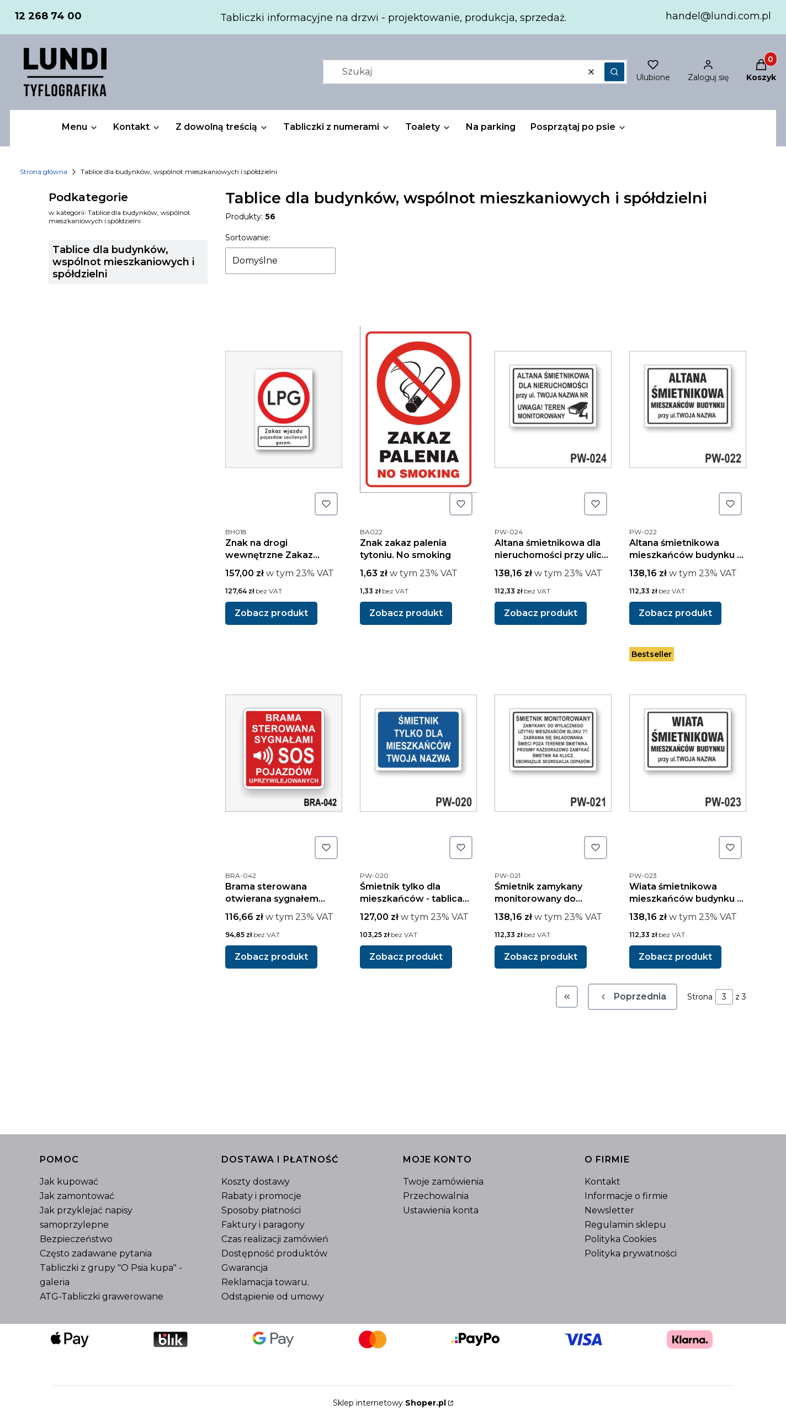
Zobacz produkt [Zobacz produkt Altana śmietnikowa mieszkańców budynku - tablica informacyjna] (675, 613)
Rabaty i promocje (261, 1196)
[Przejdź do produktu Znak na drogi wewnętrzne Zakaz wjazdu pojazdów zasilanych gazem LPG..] (283, 409)
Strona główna (43, 171)
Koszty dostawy (255, 1181)
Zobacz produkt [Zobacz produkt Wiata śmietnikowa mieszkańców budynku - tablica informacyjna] (675, 956)
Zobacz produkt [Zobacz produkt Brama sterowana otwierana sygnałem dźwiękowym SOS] (271, 956)
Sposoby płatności (261, 1210)
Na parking (491, 127)
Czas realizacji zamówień (274, 1239)
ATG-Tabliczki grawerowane (101, 1296)
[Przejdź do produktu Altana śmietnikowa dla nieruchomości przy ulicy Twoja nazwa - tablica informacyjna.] (553, 409)
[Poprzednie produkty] (632, 997)
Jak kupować (69, 1181)
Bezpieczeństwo (76, 1239)
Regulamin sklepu (625, 1224)
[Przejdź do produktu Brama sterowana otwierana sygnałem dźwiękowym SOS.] (283, 753)
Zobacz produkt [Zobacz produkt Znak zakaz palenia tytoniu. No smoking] (406, 613)
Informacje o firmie (626, 1196)
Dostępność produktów (274, 1253)
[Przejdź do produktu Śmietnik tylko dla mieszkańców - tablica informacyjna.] (418, 753)
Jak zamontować (77, 1196)
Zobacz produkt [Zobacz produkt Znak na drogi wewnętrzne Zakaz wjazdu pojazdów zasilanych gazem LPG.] (271, 613)
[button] (614, 71)
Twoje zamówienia (443, 1181)
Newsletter (609, 1210)
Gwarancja (244, 1268)
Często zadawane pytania (96, 1253)
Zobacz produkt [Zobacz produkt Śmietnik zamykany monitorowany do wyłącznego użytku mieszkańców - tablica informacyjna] (540, 956)
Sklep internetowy (389, 1403)
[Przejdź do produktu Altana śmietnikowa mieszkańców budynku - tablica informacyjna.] (687, 409)
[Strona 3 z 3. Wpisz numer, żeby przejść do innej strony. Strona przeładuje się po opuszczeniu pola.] (724, 996)
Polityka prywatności (631, 1253)
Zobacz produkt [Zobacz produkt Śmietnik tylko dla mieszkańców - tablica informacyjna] (406, 956)
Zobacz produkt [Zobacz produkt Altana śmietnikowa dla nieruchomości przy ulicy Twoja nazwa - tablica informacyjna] (540, 613)
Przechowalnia (436, 1196)
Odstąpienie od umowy (272, 1296)
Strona (700, 997)
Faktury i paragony (263, 1224)
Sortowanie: (247, 238)
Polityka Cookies (620, 1239)
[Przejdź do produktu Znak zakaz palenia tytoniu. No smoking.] (418, 409)
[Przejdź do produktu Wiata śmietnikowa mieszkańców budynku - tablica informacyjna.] (687, 753)
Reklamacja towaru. (265, 1282)
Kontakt (602, 1181)
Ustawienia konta (441, 1210)
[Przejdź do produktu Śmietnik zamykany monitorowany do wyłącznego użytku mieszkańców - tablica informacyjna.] (553, 753)
